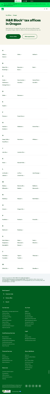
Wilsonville (20, 268)
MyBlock (27, 311)
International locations (7, 377)
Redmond (4, 230)
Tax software (5, 318)
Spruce (3, 355)
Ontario (4, 209)
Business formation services (8, 344)
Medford (35, 185)
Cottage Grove (6, 85)
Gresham (4, 129)
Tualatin (19, 258)
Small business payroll (7, 342)
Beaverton (20, 67)
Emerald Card (5, 356)
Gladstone (20, 126)
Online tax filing (5, 313)
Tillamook (35, 255)
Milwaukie (4, 188)
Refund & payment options (31, 320)
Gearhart (4, 126)
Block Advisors (5, 336)
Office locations (5, 375)
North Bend (35, 198)
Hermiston (20, 139)
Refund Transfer (5, 358)
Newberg (4, 198)
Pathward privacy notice (30, 340)
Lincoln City (20, 175)
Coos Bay (19, 82)
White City (4, 268)
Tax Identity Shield (6, 323)
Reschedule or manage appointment (10, 311)
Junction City (20, 152)
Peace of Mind (5, 322)
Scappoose (5, 242)
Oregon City (20, 209)
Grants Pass (35, 126)
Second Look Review (6, 320)
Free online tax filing (6, 316)
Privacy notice (28, 336)
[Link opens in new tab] (26, 386)
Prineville (35, 219)
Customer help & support (7, 371)
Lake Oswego (36, 173)
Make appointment (8, 5)
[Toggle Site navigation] (47, 8)
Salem (18, 240)
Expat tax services (6, 327)
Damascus (20, 95)
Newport (19, 198)
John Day (4, 152)
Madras (4, 185)
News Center (28, 364)
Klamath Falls (20, 162)
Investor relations (29, 365)
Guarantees (27, 369)
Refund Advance (6, 362)
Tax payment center (29, 322)
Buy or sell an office (29, 360)
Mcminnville (20, 185)
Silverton (35, 242)
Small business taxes (6, 338)
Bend (34, 67)
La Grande (4, 173)
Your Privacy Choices (15, 391)
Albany (4, 54)
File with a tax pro (6, 315)
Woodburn (35, 268)
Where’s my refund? (29, 323)
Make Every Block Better (30, 356)
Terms (26, 335)
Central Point (36, 80)
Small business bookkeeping (8, 340)
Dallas (3, 95)
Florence (4, 116)
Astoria (4, 56)
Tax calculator (28, 315)
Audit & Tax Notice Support (8, 325)
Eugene (4, 105)
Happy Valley (5, 139)
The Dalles (4, 255)
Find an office (13, 36)
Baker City (4, 67)
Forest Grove (20, 116)
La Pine (19, 173)
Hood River (5, 141)
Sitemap (4, 378)
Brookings (4, 69)
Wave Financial (5, 345)
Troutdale (4, 258)
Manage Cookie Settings (30, 338)
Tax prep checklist (29, 316)
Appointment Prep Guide (30, 318)
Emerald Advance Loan (7, 360)
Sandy (34, 240)
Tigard (19, 255)
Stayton (19, 245)
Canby (3, 80)
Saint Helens (5, 240)
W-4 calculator (28, 325)
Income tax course (29, 362)
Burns (18, 69)
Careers (26, 358)
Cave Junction (20, 80)
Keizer (3, 162)
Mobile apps (27, 313)
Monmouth (35, 188)
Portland (19, 219)
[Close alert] (48, 4)
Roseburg (19, 230)
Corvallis (35, 82)
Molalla (19, 188)
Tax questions (5, 373)
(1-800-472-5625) (24, 277)
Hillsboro (35, 139)
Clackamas (5, 82)
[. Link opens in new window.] (6, 391)
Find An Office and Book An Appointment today (13, 279)
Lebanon (4, 175)
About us (27, 355)
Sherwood (19, 242)
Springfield (5, 245)
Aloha (18, 54)
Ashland (35, 54)
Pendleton (4, 219)
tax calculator (5, 280)
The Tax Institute (28, 367)
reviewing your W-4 (15, 280)
